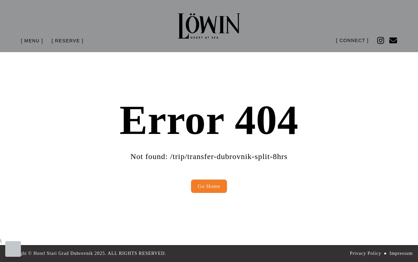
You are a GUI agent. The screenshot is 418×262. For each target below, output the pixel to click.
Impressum (401, 253)
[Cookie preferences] (13, 249)
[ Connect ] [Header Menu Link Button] (352, 40)
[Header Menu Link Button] (32, 40)
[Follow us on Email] (393, 40)
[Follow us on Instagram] (380, 40)
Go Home (209, 186)
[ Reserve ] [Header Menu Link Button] (68, 40)
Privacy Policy (365, 253)
